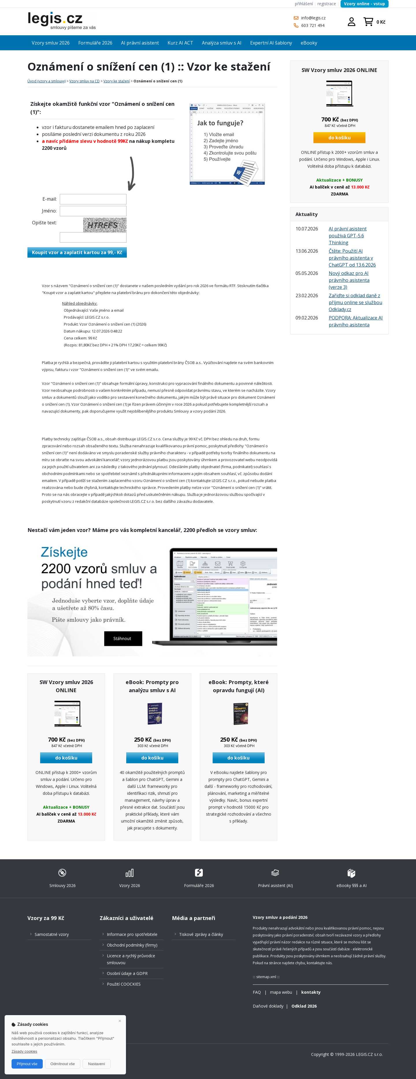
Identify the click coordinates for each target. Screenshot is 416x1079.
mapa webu (281, 992)
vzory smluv (240, 529)
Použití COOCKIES (124, 984)
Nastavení (96, 1064)
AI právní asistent (140, 43)
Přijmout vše (27, 1064)
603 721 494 (312, 25)
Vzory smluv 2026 (51, 43)
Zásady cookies (24, 1051)
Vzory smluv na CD (84, 81)
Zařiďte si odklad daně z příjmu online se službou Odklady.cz (355, 302)
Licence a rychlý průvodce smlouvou (131, 959)
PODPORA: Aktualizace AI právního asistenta (356, 321)
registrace (326, 3)
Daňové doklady (268, 1006)
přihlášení (304, 3)
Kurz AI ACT (180, 43)
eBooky (309, 43)
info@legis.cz (313, 18)
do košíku (66, 758)
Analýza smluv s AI (222, 43)
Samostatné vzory (52, 934)
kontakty (311, 992)
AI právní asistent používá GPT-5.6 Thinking (348, 236)
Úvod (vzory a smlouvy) (46, 81)
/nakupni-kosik (374, 21)
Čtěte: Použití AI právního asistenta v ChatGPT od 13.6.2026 (352, 258)
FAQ (257, 992)
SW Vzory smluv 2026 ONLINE (339, 69)
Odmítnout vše (63, 1064)
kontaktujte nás (319, 962)
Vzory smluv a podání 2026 (280, 917)
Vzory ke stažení (116, 81)
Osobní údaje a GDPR (127, 973)
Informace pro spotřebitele (132, 934)
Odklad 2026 (304, 1006)
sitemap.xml (266, 976)
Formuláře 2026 (95, 43)
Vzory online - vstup (364, 3)
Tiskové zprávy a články (201, 934)
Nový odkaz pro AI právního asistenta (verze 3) (349, 280)
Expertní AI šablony (271, 43)
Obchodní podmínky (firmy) (132, 945)
